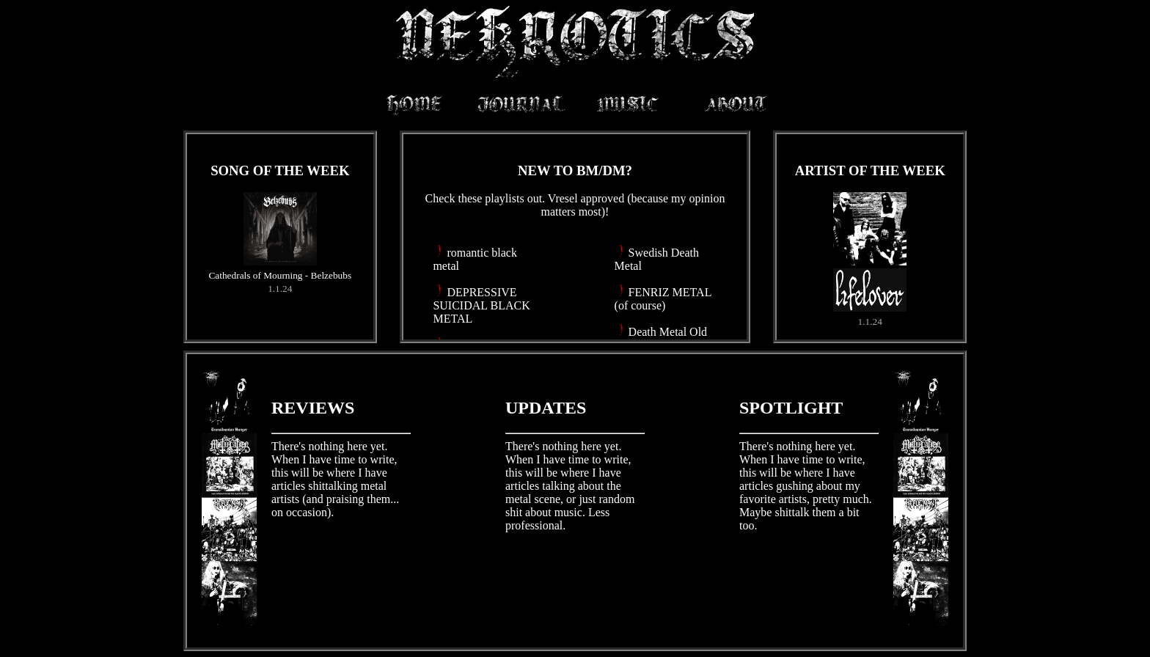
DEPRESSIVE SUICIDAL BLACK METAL (481, 305)
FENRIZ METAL (670, 292)
